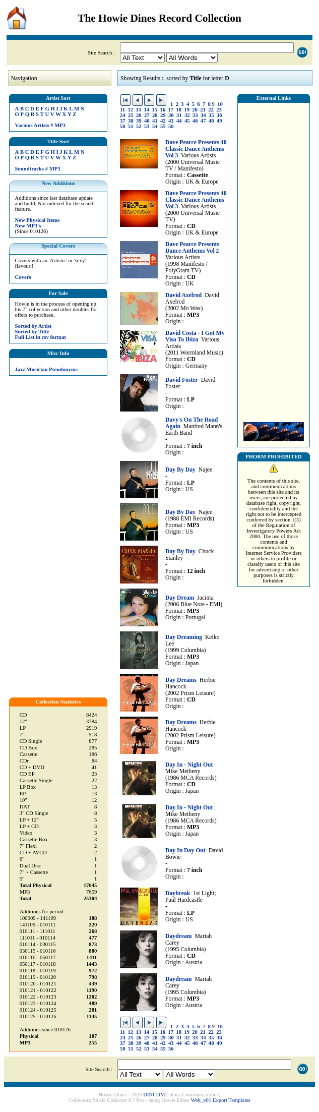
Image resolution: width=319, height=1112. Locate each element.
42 (163, 121)
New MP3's (28, 225)
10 (220, 104)
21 (203, 109)
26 (139, 115)
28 (155, 115)
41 (155, 121)
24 (122, 115)
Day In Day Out (185, 850)
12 (130, 109)
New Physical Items (37, 220)
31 (179, 115)
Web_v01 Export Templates (220, 1100)
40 (147, 121)
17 (170, 109)
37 (122, 121)
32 (187, 115)
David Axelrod (183, 295)
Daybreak (177, 893)
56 (171, 126)
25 (131, 115)
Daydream (178, 936)
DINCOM (154, 1094)
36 (219, 115)
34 (203, 115)
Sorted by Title (32, 331)
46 (195, 121)
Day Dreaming (183, 637)
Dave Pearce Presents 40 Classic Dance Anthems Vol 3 (196, 149)
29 (163, 115)
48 (211, 121)
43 (171, 121)
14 (146, 109)
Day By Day (180, 469)
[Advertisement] (273, 259)
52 (139, 126)
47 (203, 121)
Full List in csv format (40, 337)
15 (154, 109)
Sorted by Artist (33, 326)
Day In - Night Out (189, 765)
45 (187, 121)
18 (178, 109)
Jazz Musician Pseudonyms (46, 369)
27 (147, 115)
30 (171, 115)
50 (122, 126)
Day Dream (179, 598)
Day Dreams (181, 680)
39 (139, 121)
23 (219, 109)
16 (162, 109)
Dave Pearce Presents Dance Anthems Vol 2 (192, 247)
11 (122, 109)
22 (211, 109)
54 (155, 126)
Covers (23, 277)
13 (138, 109)
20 (195, 109)
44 (179, 121)
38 (131, 121)
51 (131, 126)
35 (211, 115)
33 (195, 115)
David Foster (181, 380)
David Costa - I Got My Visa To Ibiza (195, 336)
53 (147, 126)
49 (219, 121)
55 (163, 126)
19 (186, 109)
